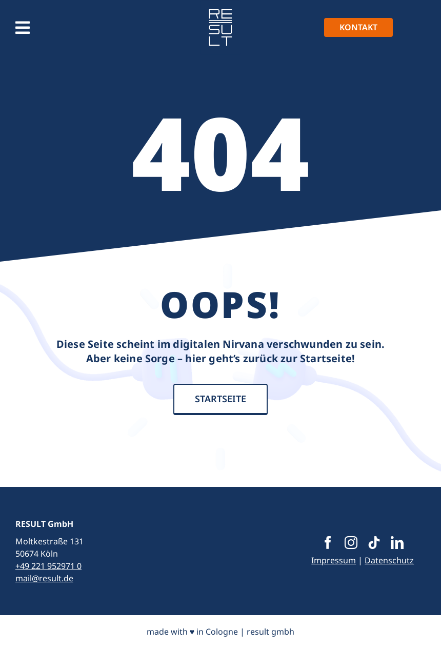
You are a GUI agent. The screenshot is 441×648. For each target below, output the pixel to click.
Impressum (333, 560)
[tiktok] (374, 542)
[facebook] (328, 542)
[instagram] (351, 542)
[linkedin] (397, 542)
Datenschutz (389, 560)
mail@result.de (44, 578)
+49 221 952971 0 (48, 566)
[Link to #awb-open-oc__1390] (22, 27)
